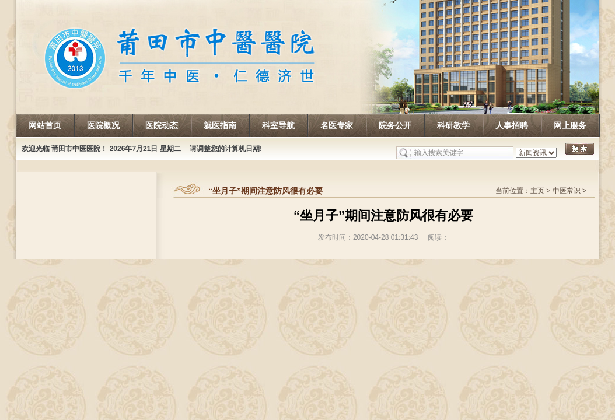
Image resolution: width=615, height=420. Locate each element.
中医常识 (567, 191)
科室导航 (278, 125)
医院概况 (103, 125)
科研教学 (453, 125)
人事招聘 (511, 125)
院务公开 (395, 125)
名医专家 (336, 125)
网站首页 (45, 125)
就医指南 (220, 125)
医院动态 (161, 125)
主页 (537, 191)
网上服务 (570, 125)
